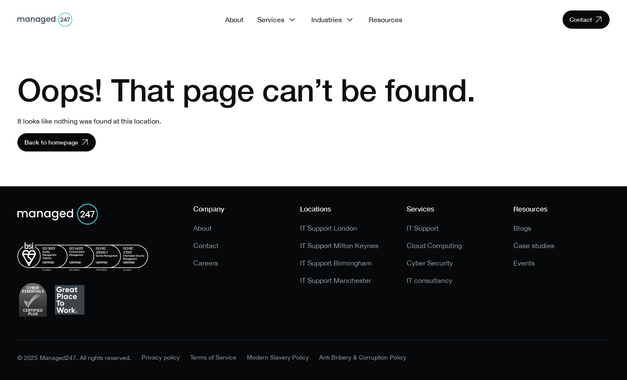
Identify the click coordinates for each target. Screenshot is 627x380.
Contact (206, 245)
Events (524, 263)
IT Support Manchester (335, 280)
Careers (205, 263)
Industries (326, 20)
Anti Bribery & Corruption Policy (362, 357)
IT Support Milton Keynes (339, 245)
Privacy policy (161, 357)
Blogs (522, 228)
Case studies (533, 245)
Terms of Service (213, 357)
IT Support (422, 228)
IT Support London (328, 228)
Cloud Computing (434, 245)
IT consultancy (429, 280)
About (234, 20)
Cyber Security (430, 263)
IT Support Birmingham (336, 263)
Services (270, 20)
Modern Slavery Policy (278, 357)
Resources (385, 20)
